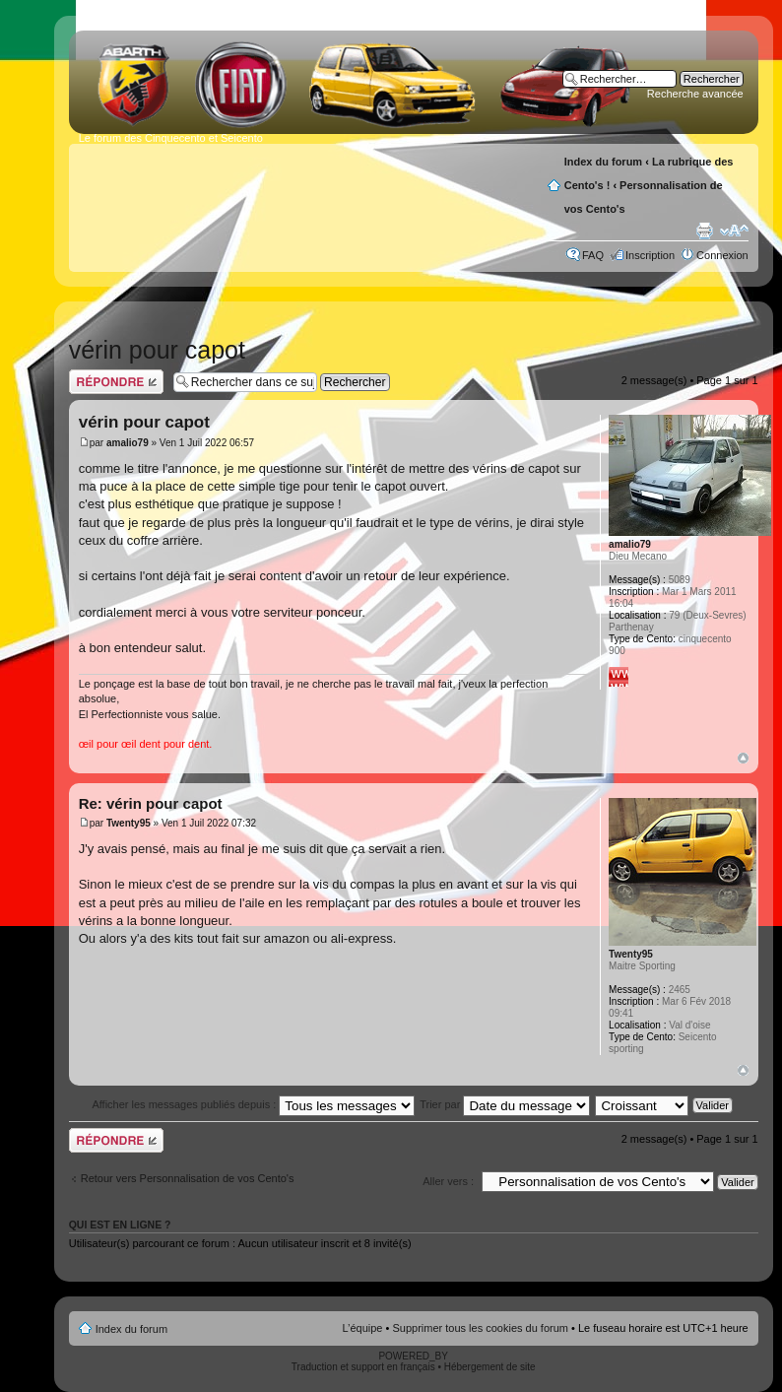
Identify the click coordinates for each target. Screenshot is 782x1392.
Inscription (650, 255)
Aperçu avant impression (704, 230)
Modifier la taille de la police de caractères (734, 230)
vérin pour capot (157, 350)
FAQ (593, 255)
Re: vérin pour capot (151, 803)
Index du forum (603, 161)
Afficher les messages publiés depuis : (253, 1104)
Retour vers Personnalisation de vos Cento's (187, 1178)
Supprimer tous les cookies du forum (480, 1328)
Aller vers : (448, 1181)
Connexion (722, 255)
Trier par (505, 1104)
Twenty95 (128, 823)
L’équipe (362, 1328)
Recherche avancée (695, 93)
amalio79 (127, 442)
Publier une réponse (116, 381)
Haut (743, 758)
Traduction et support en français (363, 1366)
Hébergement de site (490, 1366)
